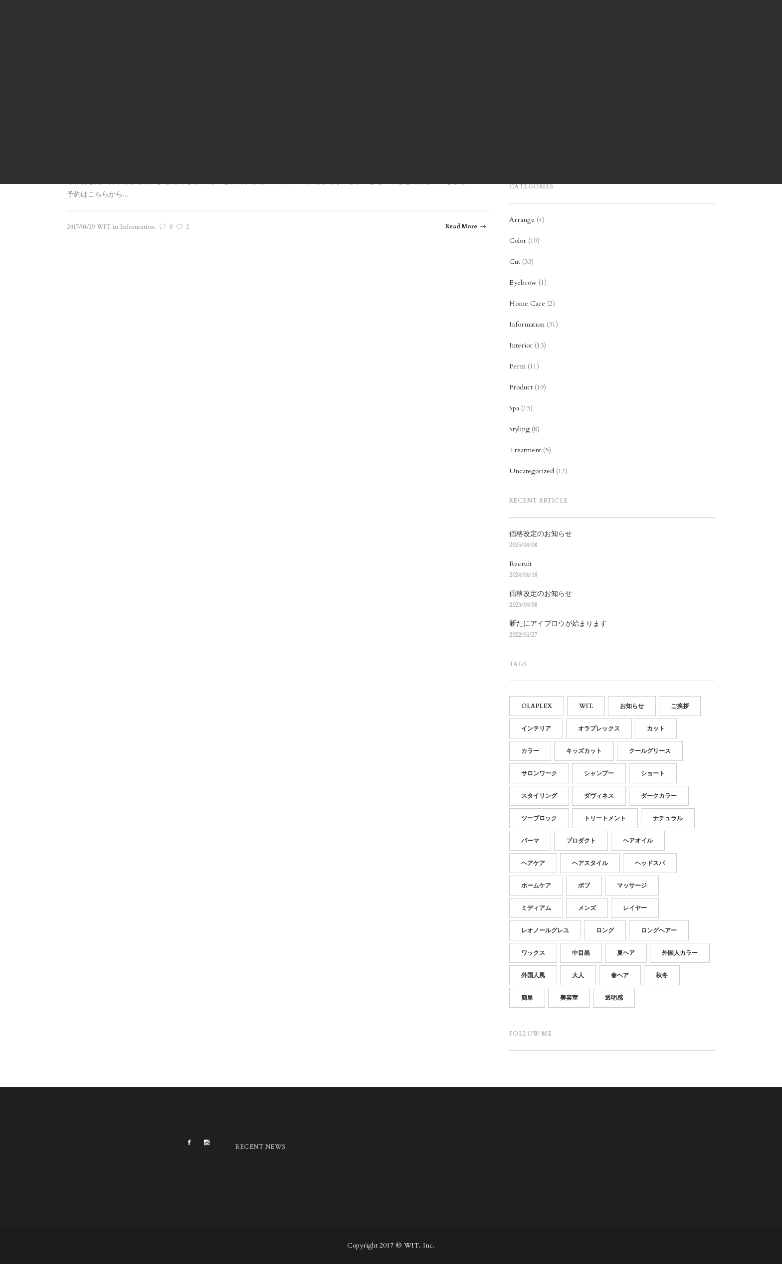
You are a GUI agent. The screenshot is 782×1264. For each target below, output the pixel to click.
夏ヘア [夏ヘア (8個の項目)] (626, 953)
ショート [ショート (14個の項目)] (653, 773)
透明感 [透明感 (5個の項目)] (614, 998)
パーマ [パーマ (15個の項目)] (530, 841)
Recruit (520, 563)
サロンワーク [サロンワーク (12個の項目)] (539, 773)
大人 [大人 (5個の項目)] (578, 975)
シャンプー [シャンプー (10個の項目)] (599, 773)
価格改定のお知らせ (540, 534)
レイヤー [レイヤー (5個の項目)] (635, 908)
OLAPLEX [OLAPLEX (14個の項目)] (536, 706)
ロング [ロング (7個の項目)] (605, 930)
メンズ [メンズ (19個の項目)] (587, 908)
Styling (519, 429)
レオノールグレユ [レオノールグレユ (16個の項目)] (545, 930)
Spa (514, 408)
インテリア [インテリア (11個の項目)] (536, 728)
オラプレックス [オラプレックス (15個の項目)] (599, 728)
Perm (517, 366)
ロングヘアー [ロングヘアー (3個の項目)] (659, 930)
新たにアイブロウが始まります (558, 623)
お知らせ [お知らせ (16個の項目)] (632, 706)
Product (521, 387)
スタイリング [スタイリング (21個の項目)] (539, 796)
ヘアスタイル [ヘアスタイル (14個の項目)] (590, 863)
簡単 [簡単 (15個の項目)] (527, 998)
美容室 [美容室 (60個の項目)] (569, 998)
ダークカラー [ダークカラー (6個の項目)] (659, 796)
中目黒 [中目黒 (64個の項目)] (581, 953)
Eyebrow (523, 282)
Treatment (525, 450)
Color (517, 240)
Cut (514, 261)
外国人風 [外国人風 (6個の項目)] (533, 975)
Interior (521, 345)
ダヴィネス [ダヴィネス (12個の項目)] (599, 796)
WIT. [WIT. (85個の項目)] (586, 706)
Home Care (527, 303)
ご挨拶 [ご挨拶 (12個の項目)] (680, 706)
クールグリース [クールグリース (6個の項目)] (650, 751)
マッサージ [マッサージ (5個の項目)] (632, 886)
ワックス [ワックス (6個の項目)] (533, 953)
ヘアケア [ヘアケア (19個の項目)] (533, 863)
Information (527, 324)
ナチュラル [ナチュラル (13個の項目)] (668, 818)
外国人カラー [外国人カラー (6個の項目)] (680, 953)
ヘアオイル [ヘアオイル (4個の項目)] (638, 841)
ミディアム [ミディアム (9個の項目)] (536, 908)
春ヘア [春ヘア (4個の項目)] (620, 975)
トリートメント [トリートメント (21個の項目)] (605, 818)
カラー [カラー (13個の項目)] (530, 751)
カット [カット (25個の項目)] (656, 728)
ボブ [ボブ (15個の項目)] (584, 886)
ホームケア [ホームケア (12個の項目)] (536, 886)
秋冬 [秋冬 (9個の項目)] (662, 975)
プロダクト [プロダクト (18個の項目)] (581, 841)
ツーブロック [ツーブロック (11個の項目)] (539, 818)
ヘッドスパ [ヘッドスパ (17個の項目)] (650, 863)
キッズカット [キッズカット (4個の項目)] (584, 751)
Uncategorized (531, 471)
